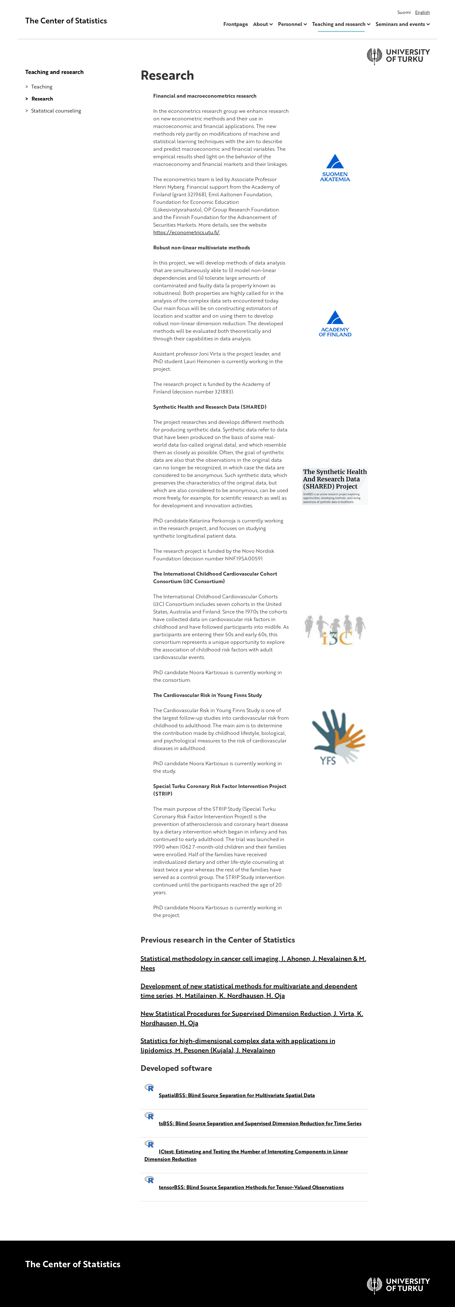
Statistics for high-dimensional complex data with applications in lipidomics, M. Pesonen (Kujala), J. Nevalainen (238, 1045)
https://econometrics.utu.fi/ (186, 232)
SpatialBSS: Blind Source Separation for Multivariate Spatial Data (237, 1095)
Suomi (404, 12)
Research (42, 98)
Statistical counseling (56, 110)
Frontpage (235, 24)
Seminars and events (400, 24)
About (260, 24)
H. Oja (275, 995)
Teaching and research (339, 24)
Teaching (41, 86)
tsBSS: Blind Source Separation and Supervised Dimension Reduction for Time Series (260, 1123)
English (422, 12)
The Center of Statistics (66, 20)
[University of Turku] (398, 1293)
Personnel (290, 24)
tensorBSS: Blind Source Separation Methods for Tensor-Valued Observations (251, 1187)
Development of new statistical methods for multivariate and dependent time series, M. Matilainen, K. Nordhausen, (249, 990)
